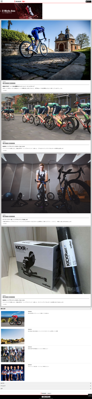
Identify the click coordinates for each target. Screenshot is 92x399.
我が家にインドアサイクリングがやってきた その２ (14, 146)
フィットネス (6, 143)
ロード (3, 83)
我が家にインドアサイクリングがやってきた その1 (14, 300)
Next (91, 11)
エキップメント (7, 83)
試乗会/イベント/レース (12, 83)
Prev (0, 11)
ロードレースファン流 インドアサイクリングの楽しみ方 (15, 219)
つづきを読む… (5, 90)
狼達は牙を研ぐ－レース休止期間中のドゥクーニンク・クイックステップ (18, 86)
